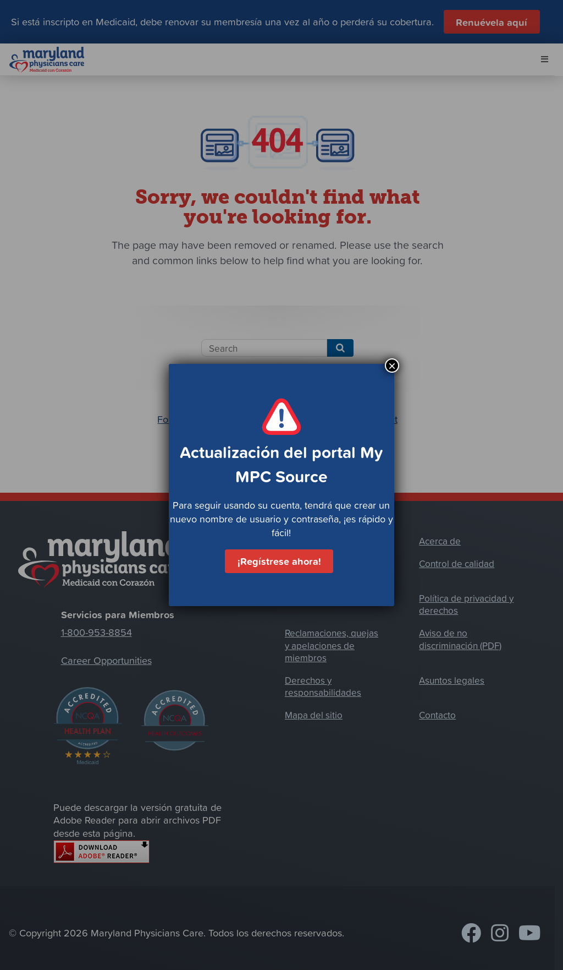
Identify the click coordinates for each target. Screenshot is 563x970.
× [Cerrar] (392, 365)
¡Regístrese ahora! (279, 561)
